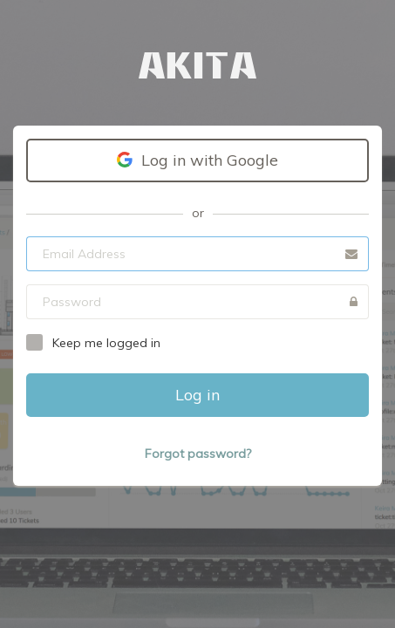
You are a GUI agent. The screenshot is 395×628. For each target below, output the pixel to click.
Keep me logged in (106, 343)
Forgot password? (198, 453)
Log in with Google (197, 160)
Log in (197, 395)
